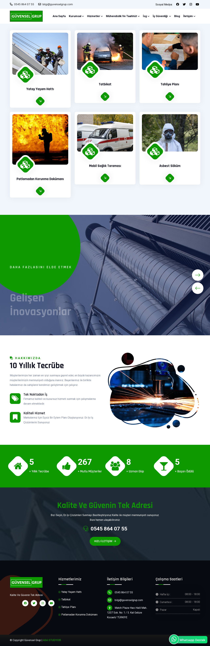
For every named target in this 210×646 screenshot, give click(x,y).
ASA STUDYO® (52, 640)
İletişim (188, 16)
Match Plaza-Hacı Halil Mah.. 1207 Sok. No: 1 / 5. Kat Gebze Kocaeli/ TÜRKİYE (127, 612)
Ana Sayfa (59, 16)
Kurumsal (75, 16)
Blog (177, 16)
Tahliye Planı (170, 84)
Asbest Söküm (169, 166)
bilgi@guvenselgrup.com (55, 4)
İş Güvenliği (160, 16)
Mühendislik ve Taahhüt (121, 16)
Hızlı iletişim (105, 541)
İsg (145, 16)
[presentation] (197, 288)
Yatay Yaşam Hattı (40, 89)
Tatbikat (105, 84)
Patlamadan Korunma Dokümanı (40, 179)
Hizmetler (93, 16)
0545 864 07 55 (22, 4)
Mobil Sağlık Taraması (105, 166)
